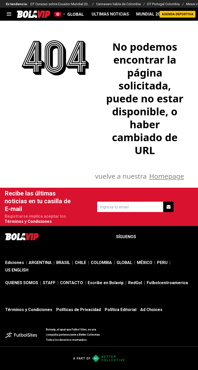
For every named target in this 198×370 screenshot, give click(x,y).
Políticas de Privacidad (78, 309)
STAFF (49, 282)
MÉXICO (144, 262)
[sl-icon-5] (190, 237)
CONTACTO (71, 282)
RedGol (135, 282)
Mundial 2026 (150, 14)
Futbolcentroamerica (167, 282)
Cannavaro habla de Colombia (118, 4)
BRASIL (63, 262)
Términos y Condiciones (28, 221)
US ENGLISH (16, 270)
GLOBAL (124, 262)
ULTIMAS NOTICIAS (110, 14)
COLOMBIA (101, 262)
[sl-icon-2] (156, 237)
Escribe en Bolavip (105, 282)
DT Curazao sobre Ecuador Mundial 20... (60, 4)
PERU (162, 262)
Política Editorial (120, 309)
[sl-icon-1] (144, 237)
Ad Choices (151, 309)
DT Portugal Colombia (163, 4)
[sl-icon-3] (167, 237)
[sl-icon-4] (178, 237)
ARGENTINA (40, 262)
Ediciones (14, 262)
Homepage (166, 176)
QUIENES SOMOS (21, 282)
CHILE (80, 262)
